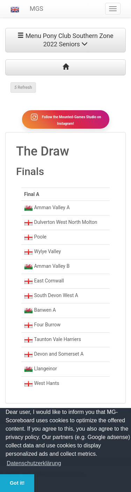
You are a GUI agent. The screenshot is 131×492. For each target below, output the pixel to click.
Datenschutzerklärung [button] (34, 463)
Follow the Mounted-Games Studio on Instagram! (65, 119)
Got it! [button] (17, 483)
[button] (14, 8)
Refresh (23, 87)
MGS (36, 8)
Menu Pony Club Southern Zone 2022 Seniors (65, 40)
